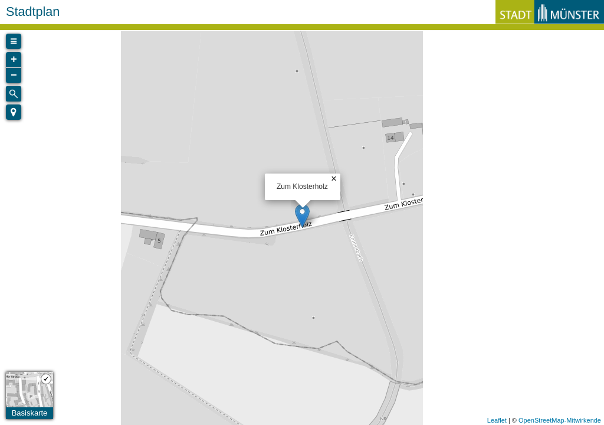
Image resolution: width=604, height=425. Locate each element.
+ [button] (14, 60)
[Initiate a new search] (13, 94)
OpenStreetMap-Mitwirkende (559, 420)
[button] (13, 112)
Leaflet (497, 420)
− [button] (14, 75)
